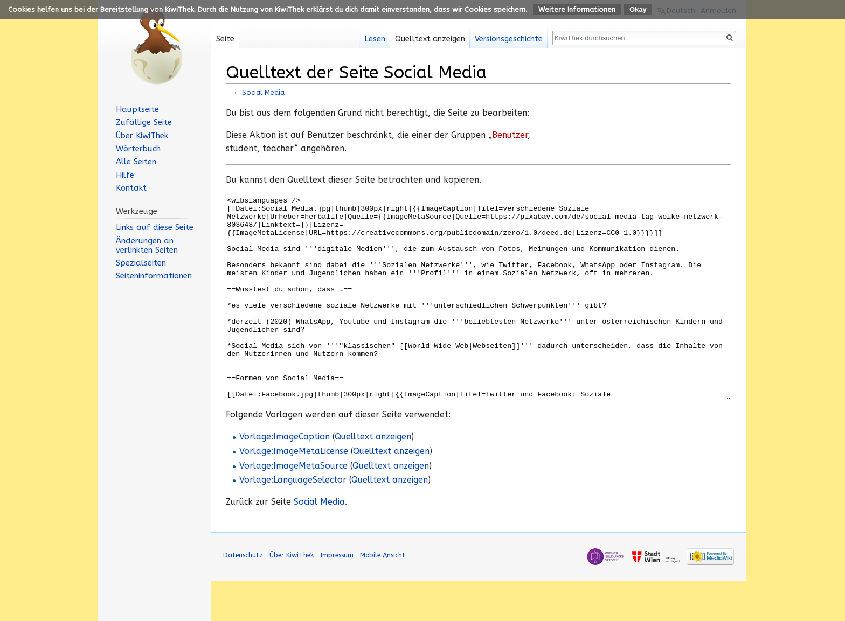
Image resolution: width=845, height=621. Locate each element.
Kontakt (131, 188)
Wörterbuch (138, 148)
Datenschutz (243, 595)
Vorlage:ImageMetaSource (293, 506)
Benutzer (510, 135)
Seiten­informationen (154, 276)
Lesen (374, 39)
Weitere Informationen (576, 9)
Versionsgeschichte (509, 39)
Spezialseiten (141, 263)
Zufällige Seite (144, 122)
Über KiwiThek (142, 136)
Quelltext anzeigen (373, 477)
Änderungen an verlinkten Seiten (147, 245)
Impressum (337, 595)
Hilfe (125, 175)
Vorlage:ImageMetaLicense (293, 492)
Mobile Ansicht (382, 595)
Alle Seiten (136, 161)
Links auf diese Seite (154, 227)
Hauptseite (137, 109)
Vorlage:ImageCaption (284, 477)
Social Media (263, 92)
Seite (225, 39)
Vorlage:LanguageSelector (293, 520)
